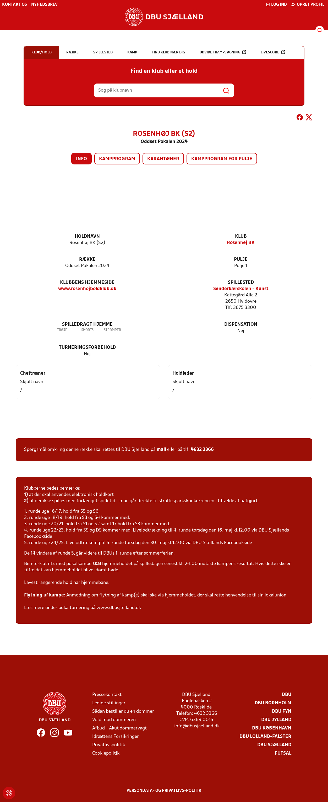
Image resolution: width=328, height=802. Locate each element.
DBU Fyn (281, 711)
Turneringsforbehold (87, 347)
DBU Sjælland (274, 745)
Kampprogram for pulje (221, 159)
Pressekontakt (107, 695)
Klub (241, 236)
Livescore (273, 52)
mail (161, 449)
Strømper (112, 330)
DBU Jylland (276, 720)
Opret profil (307, 4)
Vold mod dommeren (114, 720)
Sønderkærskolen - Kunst (241, 289)
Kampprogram (117, 159)
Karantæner (163, 159)
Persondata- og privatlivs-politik (164, 791)
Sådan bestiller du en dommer (123, 711)
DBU (286, 695)
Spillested (241, 282)
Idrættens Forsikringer (115, 736)
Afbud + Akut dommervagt (119, 728)
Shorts (87, 330)
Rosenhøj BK (241, 243)
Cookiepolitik (105, 753)
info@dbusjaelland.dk (197, 726)
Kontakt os (14, 5)
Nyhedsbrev (44, 5)
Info (81, 159)
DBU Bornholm (273, 703)
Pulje (241, 259)
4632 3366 (202, 449)
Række (87, 259)
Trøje (62, 330)
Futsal (283, 753)
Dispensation (240, 324)
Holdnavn (87, 236)
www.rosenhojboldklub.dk (87, 289)
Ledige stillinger (108, 703)
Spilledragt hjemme (87, 324)
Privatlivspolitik (108, 745)
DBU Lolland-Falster (265, 736)
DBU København (271, 728)
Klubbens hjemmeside (87, 282)
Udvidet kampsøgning (223, 52)
